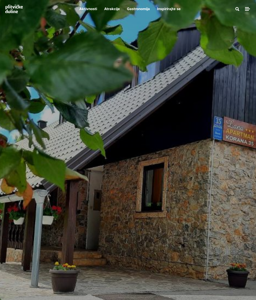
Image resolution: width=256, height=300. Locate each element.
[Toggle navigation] (247, 9)
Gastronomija (138, 9)
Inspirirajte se (169, 9)
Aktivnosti (88, 9)
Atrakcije (112, 9)
